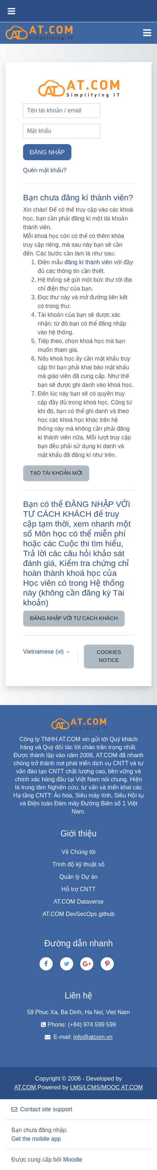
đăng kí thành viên (88, 262)
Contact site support (41, 1109)
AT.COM (25, 1087)
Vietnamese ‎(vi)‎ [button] (44, 651)
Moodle (72, 1159)
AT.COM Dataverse (78, 901)
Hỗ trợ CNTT (78, 889)
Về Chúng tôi (78, 852)
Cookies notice (109, 656)
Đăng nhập (47, 152)
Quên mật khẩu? (45, 170)
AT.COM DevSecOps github (78, 914)
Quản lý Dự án (78, 877)
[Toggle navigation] (147, 33)
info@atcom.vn (92, 1037)
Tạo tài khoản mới (56, 473)
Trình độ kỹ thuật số (78, 864)
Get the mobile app (36, 1139)
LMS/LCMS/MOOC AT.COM (106, 1087)
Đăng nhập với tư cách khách (74, 618)
